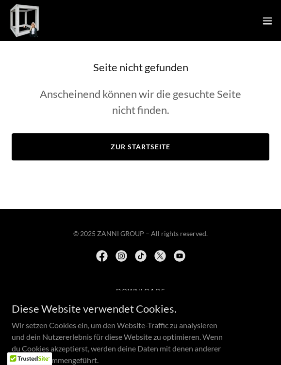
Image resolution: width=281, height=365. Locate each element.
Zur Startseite (140, 147)
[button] (267, 21)
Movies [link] (140, 303)
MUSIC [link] (140, 315)
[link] (24, 20)
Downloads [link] (140, 291)
